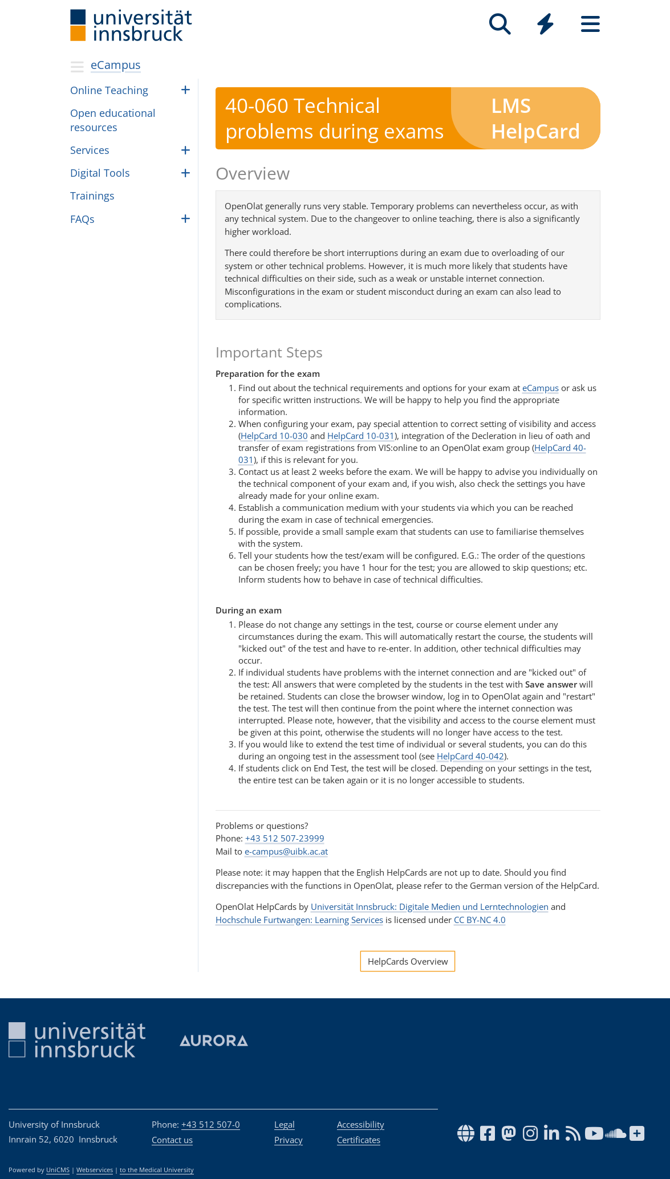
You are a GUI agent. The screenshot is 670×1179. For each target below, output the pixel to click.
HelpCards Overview (408, 961)
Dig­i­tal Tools (100, 173)
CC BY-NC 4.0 (480, 919)
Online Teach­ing (109, 90)
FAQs (82, 219)
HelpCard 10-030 (274, 435)
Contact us (172, 1139)
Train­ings (92, 195)
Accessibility (360, 1124)
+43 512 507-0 (210, 1124)
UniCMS (58, 1170)
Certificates (358, 1139)
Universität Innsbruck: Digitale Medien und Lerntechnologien (430, 906)
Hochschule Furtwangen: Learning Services (299, 919)
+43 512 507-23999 (284, 838)
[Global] (545, 25)
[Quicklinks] (545, 24)
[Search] (500, 24)
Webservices (94, 1170)
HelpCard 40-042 (470, 756)
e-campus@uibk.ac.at (286, 851)
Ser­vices (89, 150)
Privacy (288, 1139)
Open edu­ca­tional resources (113, 120)
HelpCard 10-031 (361, 435)
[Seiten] (590, 24)
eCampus (116, 64)
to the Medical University (157, 1170)
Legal (284, 1124)
